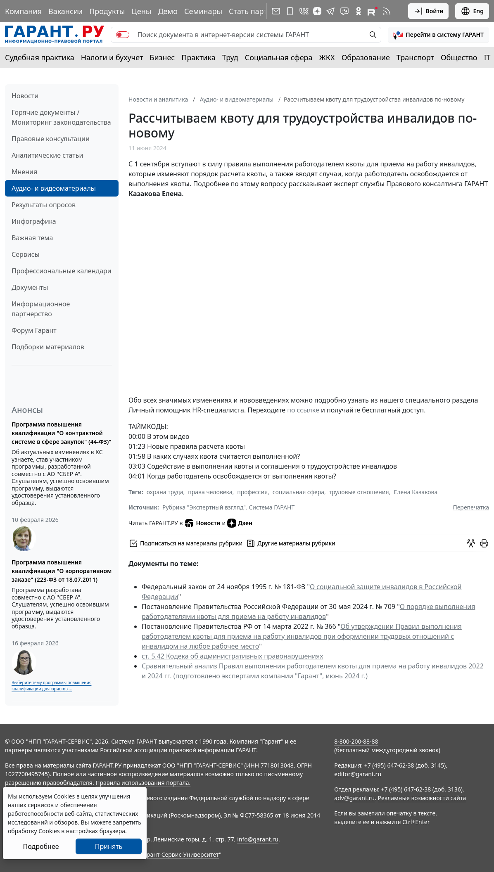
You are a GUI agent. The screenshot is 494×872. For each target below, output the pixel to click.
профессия (252, 492)
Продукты (107, 11)
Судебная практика (39, 57)
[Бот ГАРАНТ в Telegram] (344, 11)
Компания (23, 11)
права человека (210, 492)
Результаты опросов (44, 204)
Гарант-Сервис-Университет (180, 854)
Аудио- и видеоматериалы (54, 188)
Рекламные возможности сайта (422, 798)
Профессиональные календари (62, 270)
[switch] (122, 34)
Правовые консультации (51, 138)
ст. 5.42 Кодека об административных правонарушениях (232, 656)
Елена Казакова (415, 492)
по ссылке (303, 410)
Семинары (203, 11)
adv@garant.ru (354, 798)
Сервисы (26, 254)
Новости (25, 95)
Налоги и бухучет (112, 57)
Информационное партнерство (41, 308)
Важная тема (32, 237)
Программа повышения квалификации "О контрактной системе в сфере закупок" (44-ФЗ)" (62, 432)
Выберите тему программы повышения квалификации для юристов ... (51, 686)
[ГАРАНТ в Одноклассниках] (358, 11)
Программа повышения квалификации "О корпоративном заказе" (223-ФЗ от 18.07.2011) (62, 570)
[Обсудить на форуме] (471, 543)
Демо (168, 11)
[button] (438, 35)
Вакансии (65, 11)
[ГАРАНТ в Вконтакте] (304, 11)
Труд (230, 57)
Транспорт (415, 57)
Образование (366, 57)
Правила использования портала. (142, 783)
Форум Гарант (34, 330)
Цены (141, 11)
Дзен (239, 523)
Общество (459, 57)
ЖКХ (327, 57)
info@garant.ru (257, 839)
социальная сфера (298, 492)
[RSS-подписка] (387, 11)
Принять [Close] (109, 846)
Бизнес (162, 57)
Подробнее (41, 846)
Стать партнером (259, 11)
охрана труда (165, 492)
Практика (198, 57)
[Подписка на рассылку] (276, 11)
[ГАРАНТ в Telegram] (330, 11)
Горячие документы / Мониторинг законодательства (61, 117)
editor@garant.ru (357, 774)
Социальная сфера (279, 57)
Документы (30, 287)
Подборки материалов (48, 346)
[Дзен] (317, 11)
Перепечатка (471, 507)
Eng (472, 11)
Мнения (24, 171)
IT (487, 57)
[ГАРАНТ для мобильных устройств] (290, 11)
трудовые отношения (359, 492)
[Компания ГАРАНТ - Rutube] (373, 11)
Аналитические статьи (47, 155)
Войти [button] (428, 11)
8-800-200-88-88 (356, 741)
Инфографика (34, 221)
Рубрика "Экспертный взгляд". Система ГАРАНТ (228, 507)
